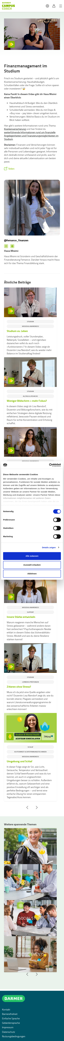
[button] (47, 6)
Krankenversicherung (15, 129)
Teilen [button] (11, 168)
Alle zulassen (32, 556)
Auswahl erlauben (32, 565)
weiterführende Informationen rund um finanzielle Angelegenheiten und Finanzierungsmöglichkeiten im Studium (31, 136)
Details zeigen (49, 547)
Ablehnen (32, 573)
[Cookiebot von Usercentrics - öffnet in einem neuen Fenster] (49, 465)
